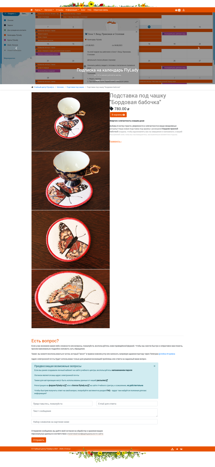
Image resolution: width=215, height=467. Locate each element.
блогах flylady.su (80, 385)
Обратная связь (101, 10)
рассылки (102, 380)
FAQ (89, 10)
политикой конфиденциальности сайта (85, 433)
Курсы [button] (38, 10)
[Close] (154, 366)
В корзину (118, 114)
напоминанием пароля (122, 370)
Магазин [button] (48, 10)
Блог (83, 10)
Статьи (67, 449)
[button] (16, 48)
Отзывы (59, 10)
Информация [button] (71, 10)
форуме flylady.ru (58, 385)
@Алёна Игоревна (167, 353)
